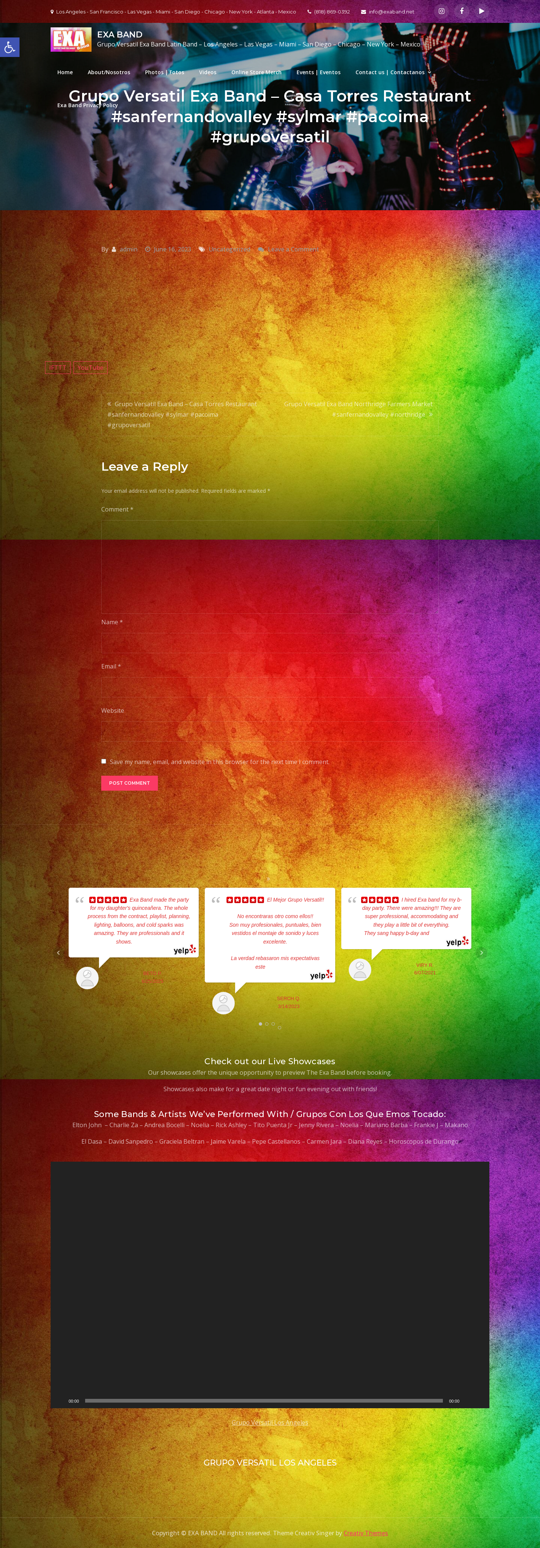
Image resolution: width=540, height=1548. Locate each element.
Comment (117, 509)
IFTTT (57, 367)
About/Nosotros (109, 72)
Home (65, 72)
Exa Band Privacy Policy (87, 105)
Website (112, 710)
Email (111, 666)
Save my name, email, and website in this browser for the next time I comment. (220, 762)
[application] (270, 1285)
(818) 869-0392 (329, 12)
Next (482, 953)
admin (129, 249)
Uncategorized (229, 249)
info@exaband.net (387, 12)
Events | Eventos (318, 72)
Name (112, 622)
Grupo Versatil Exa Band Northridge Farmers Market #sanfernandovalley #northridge (358, 409)
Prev (58, 953)
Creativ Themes (366, 1533)
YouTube (91, 367)
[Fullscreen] (479, 1400)
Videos (207, 72)
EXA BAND (119, 35)
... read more (147, 942)
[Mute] (467, 1400)
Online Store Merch (256, 72)
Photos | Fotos (164, 72)
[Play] (60, 1400)
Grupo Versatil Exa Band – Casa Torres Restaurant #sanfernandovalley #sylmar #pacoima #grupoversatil (182, 414)
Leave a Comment (293, 249)
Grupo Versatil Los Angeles (270, 1422)
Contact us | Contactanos (390, 72)
